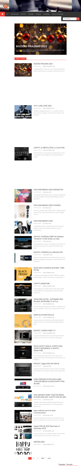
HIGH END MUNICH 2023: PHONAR (47, 205)
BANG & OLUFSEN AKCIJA (44, 315)
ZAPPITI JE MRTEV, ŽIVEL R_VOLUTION (49, 148)
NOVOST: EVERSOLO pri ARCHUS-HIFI (48, 252)
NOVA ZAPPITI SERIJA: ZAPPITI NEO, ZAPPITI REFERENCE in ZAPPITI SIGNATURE (48, 348)
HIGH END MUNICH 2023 (43, 221)
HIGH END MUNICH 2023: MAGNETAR (48, 190)
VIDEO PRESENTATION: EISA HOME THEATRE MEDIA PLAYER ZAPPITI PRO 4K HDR (49, 381)
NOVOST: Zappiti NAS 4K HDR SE (46, 364)
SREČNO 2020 (39, 442)
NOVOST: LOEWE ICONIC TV (44, 331)
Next (42, 458)
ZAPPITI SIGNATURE (42, 284)
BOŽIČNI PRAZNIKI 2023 (31, 46)
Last (49, 458)
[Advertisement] (40, 91)
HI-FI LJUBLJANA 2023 (43, 106)
